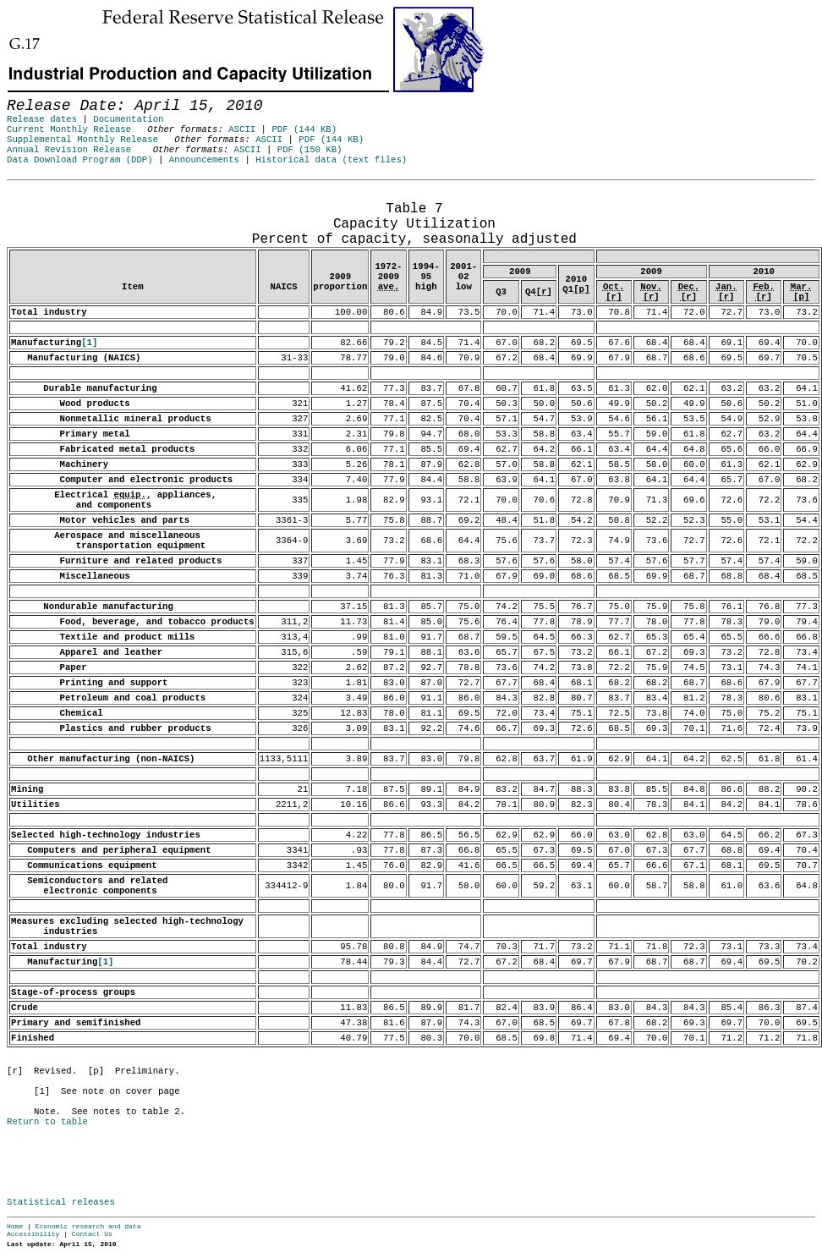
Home (15, 1226)
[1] (89, 343)
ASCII (241, 129)
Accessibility (33, 1234)
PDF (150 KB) (309, 150)
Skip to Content (27, 94)
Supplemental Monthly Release (82, 140)
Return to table (47, 1122)
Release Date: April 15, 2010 (45, 188)
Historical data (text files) (331, 160)
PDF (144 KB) (304, 129)
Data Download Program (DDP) (80, 160)
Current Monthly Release (69, 129)
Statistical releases (61, 1202)
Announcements (204, 160)
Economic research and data (88, 1226)
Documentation (128, 119)
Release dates (42, 119)
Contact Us (92, 1234)
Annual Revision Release (69, 150)
